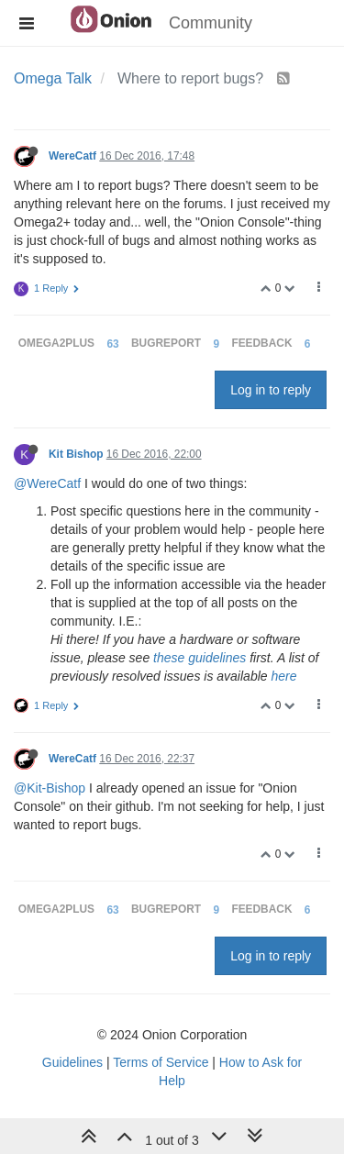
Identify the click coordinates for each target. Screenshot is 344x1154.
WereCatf (72, 156)
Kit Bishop (76, 454)
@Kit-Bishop (49, 788)
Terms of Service (160, 1062)
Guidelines (72, 1062)
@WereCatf (47, 483)
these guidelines (199, 657)
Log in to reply (270, 390)
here (283, 676)
